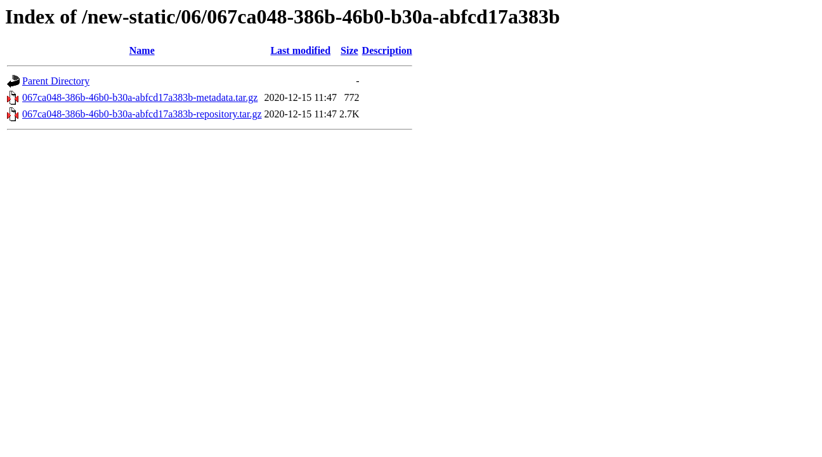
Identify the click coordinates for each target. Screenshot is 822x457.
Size (349, 50)
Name (142, 50)
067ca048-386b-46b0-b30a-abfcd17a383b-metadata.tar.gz (140, 97)
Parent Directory (55, 81)
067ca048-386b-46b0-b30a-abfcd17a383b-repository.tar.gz (142, 114)
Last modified (300, 50)
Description (387, 50)
